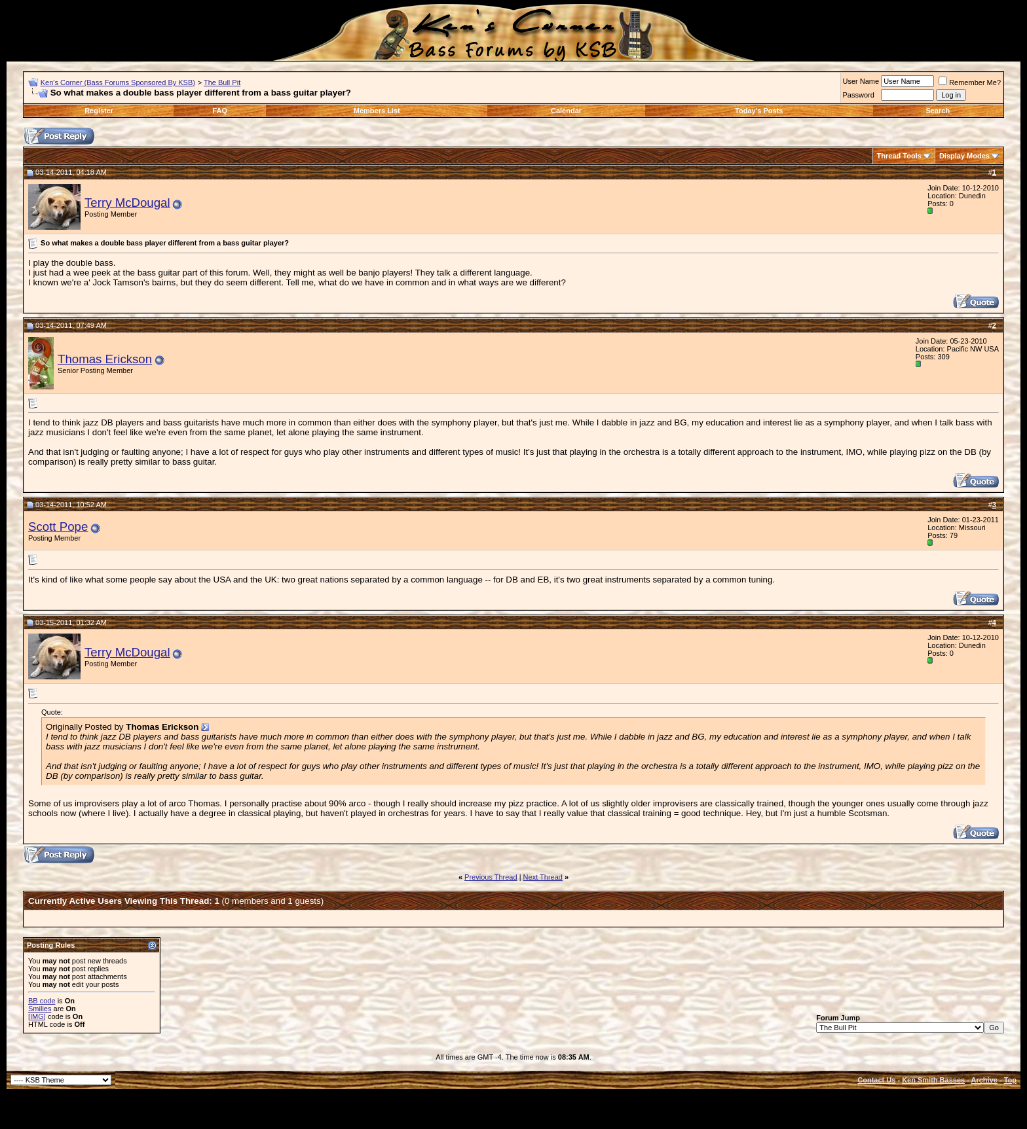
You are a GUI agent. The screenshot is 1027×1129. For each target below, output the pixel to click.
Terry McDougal (127, 202)
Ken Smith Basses (933, 1080)
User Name (861, 81)
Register (98, 111)
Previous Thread (490, 877)
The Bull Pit (222, 82)
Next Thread (543, 877)
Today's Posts (759, 111)
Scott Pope (58, 526)
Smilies (39, 1009)
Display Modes (964, 156)
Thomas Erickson (105, 359)
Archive (984, 1080)
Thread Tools (899, 156)
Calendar (566, 111)
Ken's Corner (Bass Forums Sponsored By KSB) (118, 82)
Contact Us (876, 1080)
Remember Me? (970, 82)
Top (1010, 1080)
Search (937, 111)
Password (858, 95)
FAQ (220, 111)
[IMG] (37, 1016)
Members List (377, 111)
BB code (42, 1001)
